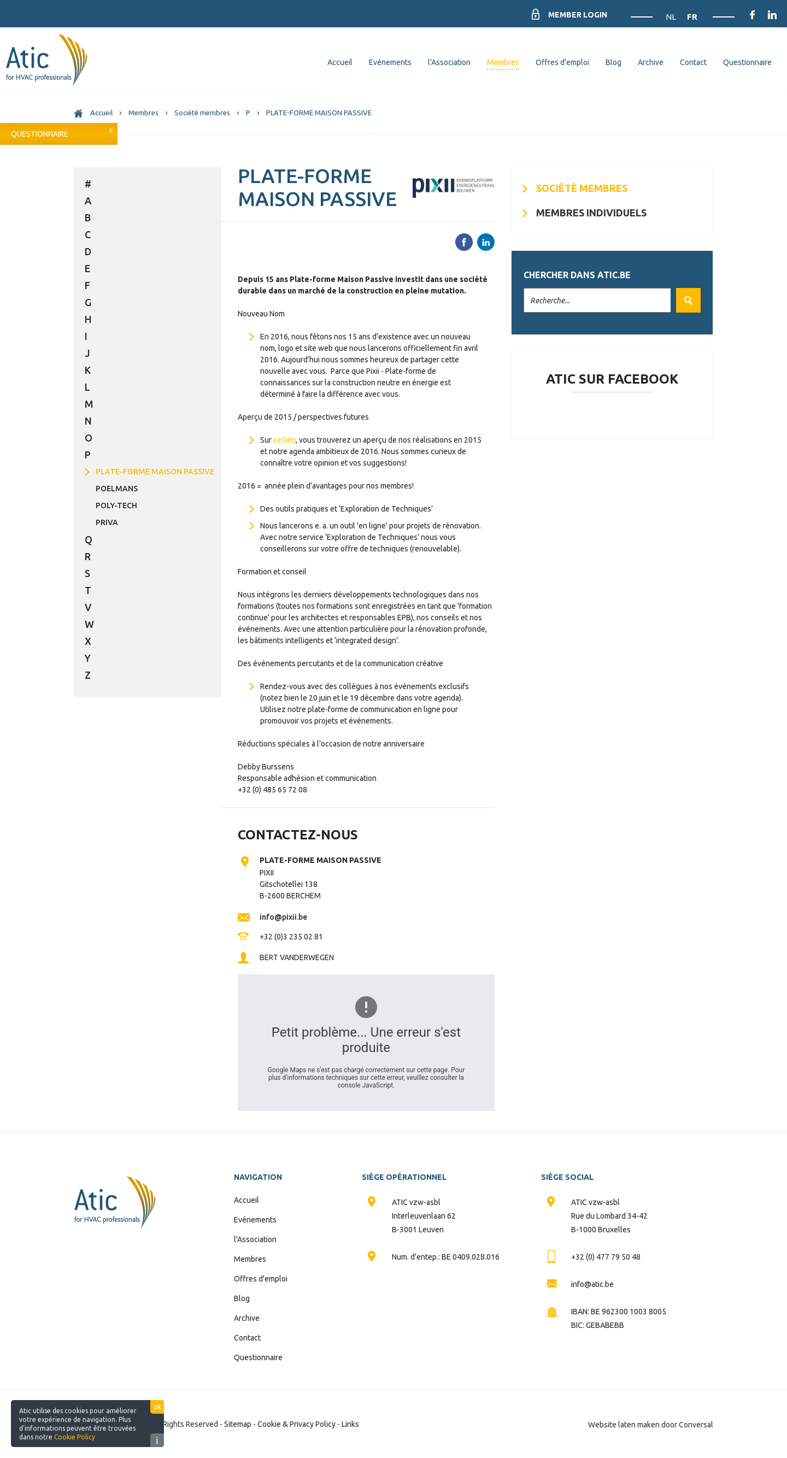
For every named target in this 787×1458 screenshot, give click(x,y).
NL (672, 16)
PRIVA (107, 522)
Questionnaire (39, 134)
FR (692, 16)
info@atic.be (592, 1284)
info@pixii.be (283, 917)
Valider (686, 300)
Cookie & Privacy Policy (296, 1424)
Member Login (577, 14)
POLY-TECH (116, 505)
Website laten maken (624, 1424)
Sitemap (237, 1424)
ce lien (284, 440)
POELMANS (117, 488)
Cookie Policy (74, 1437)
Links (350, 1424)
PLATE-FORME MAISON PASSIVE (155, 471)
